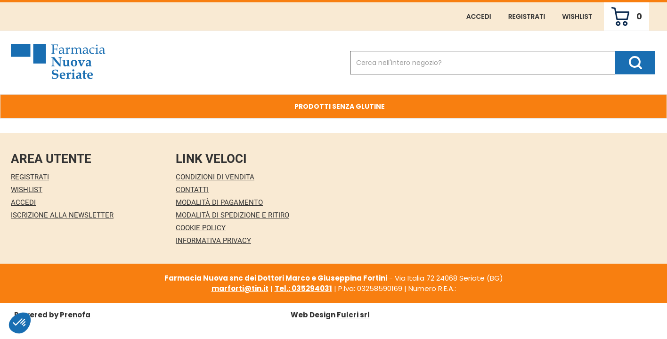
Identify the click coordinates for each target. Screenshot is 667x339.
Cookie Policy (201, 228)
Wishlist (577, 16)
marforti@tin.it (239, 288)
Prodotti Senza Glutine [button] (339, 106)
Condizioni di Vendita (215, 177)
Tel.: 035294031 (303, 288)
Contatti (192, 190)
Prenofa (75, 315)
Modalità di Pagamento (219, 202)
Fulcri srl (353, 315)
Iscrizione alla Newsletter (62, 215)
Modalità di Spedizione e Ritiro (232, 215)
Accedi (478, 16)
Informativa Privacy (213, 240)
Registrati (526, 16)
